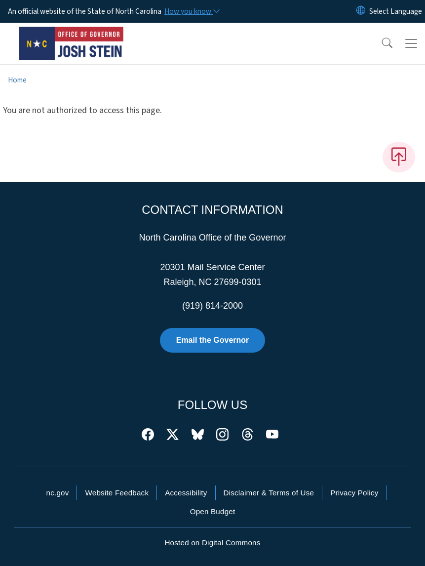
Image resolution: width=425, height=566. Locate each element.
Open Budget (212, 511)
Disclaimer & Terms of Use (269, 492)
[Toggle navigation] (411, 43)
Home (17, 80)
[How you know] (191, 11)
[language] (395, 11)
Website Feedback (117, 492)
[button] (380, 43)
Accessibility (186, 492)
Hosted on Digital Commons (212, 542)
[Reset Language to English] (360, 11)
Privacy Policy (354, 492)
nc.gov (57, 492)
